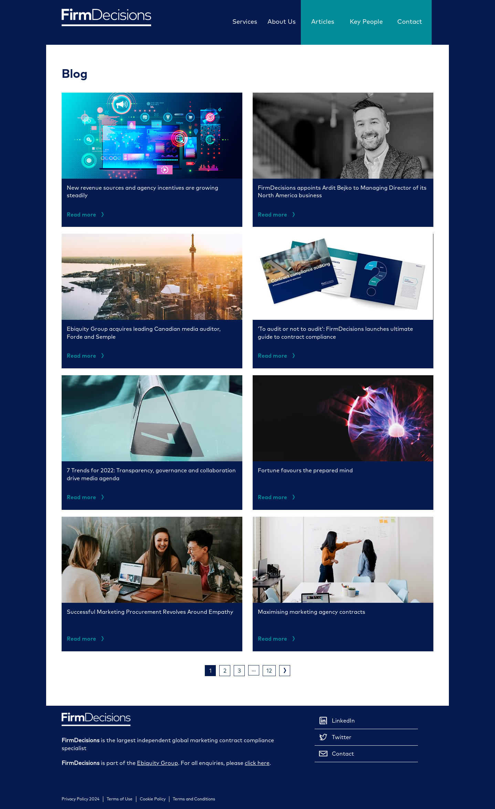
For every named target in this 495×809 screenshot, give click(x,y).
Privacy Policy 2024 (80, 799)
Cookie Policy (153, 799)
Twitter (334, 737)
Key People (366, 21)
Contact (409, 21)
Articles (322, 21)
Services (244, 21)
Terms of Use (120, 799)
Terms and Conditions (194, 799)
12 (269, 670)
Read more (86, 214)
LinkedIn (336, 720)
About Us (281, 21)
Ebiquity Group (157, 763)
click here (257, 763)
